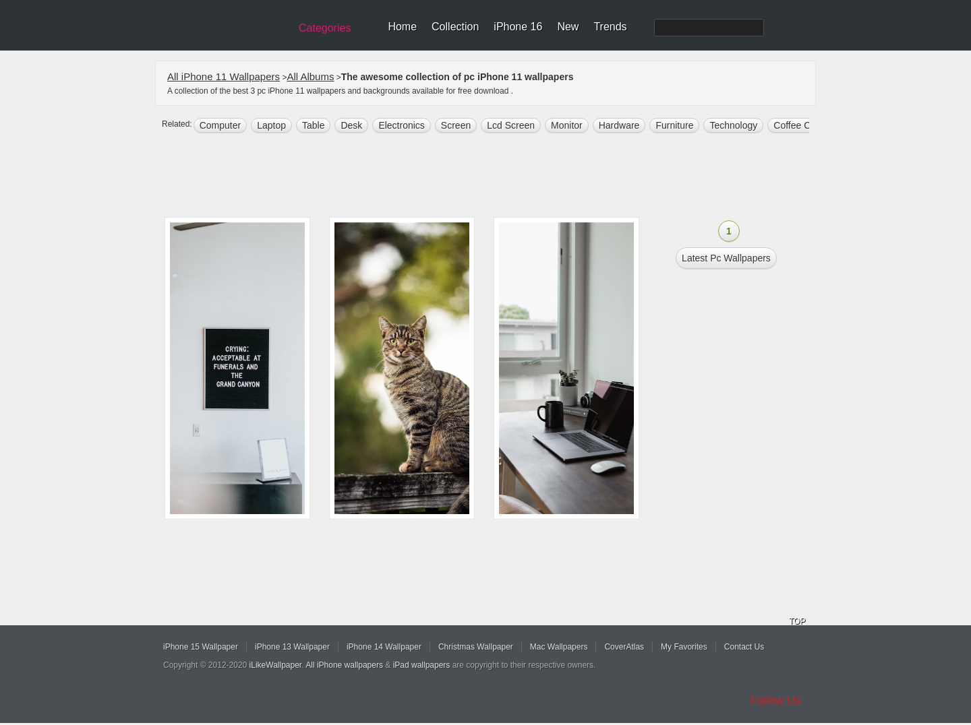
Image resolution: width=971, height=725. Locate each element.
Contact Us (744, 647)
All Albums (310, 76)
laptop (271, 125)
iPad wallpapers (421, 665)
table (313, 125)
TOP (797, 621)
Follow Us (776, 700)
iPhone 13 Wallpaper (292, 647)
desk (351, 125)
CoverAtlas (624, 647)
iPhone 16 (518, 26)
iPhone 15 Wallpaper (200, 647)
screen (456, 125)
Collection (455, 26)
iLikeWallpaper (275, 665)
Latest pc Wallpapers (726, 258)
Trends (609, 26)
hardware (619, 125)
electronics (401, 125)
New (568, 26)
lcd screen (511, 125)
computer (220, 125)
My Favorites (684, 647)
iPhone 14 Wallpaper (384, 647)
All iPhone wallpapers (344, 665)
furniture (674, 125)
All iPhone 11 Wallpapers (223, 76)
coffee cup (797, 125)
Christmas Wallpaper (475, 647)
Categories (325, 28)
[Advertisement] (494, 176)
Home (402, 26)
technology (733, 125)
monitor (567, 125)
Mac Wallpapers (559, 647)
